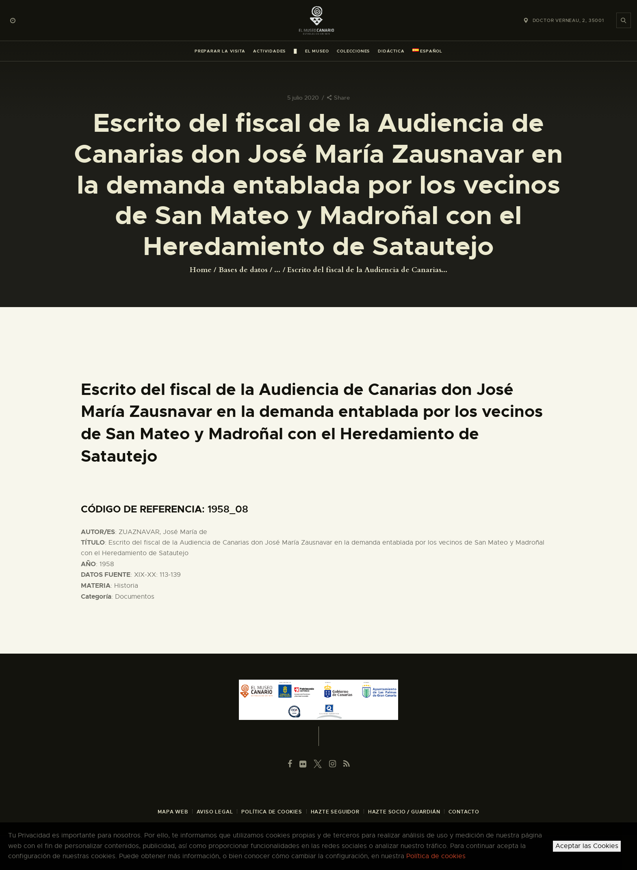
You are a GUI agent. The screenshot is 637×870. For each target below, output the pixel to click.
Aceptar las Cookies (586, 846)
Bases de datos (243, 270)
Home (201, 270)
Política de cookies (436, 856)
